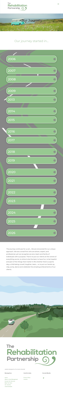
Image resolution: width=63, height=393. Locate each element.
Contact (26, 379)
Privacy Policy (27, 377)
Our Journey (8, 384)
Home (6, 377)
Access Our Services (10, 381)
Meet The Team (8, 383)
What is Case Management (11, 379)
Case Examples (8, 386)
